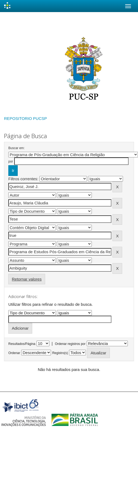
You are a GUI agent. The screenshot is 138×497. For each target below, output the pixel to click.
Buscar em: (16, 148)
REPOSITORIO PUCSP (25, 118)
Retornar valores (27, 279)
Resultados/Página (21, 344)
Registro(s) (60, 353)
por (10, 161)
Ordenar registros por (70, 344)
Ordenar (14, 353)
